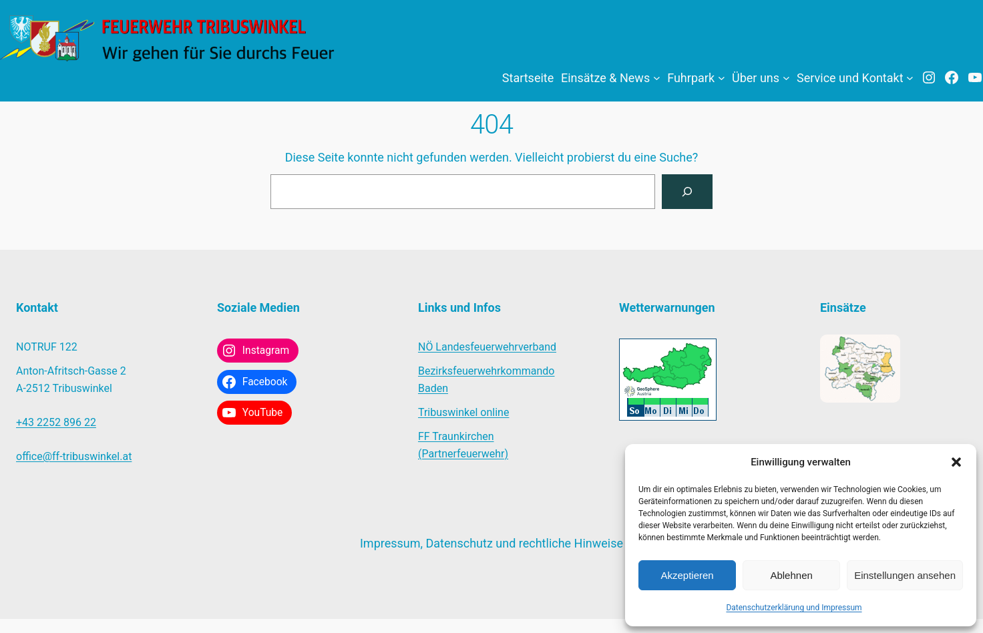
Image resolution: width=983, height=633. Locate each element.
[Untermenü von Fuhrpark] (721, 77)
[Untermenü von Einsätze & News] (656, 77)
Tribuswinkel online (463, 412)
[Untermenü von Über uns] (786, 77)
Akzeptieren (686, 575)
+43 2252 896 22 (56, 422)
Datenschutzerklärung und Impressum (793, 607)
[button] (956, 462)
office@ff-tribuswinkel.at (74, 456)
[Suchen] (687, 191)
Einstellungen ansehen (905, 575)
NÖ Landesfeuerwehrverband (487, 347)
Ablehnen (791, 575)
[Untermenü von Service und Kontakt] (910, 77)
